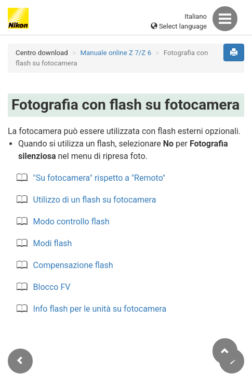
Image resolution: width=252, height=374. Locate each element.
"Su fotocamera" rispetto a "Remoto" (99, 178)
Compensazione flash (73, 265)
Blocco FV (52, 287)
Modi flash (52, 243)
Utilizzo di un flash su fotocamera (94, 200)
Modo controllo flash (71, 221)
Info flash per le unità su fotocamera (100, 309)
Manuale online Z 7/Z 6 (115, 53)
